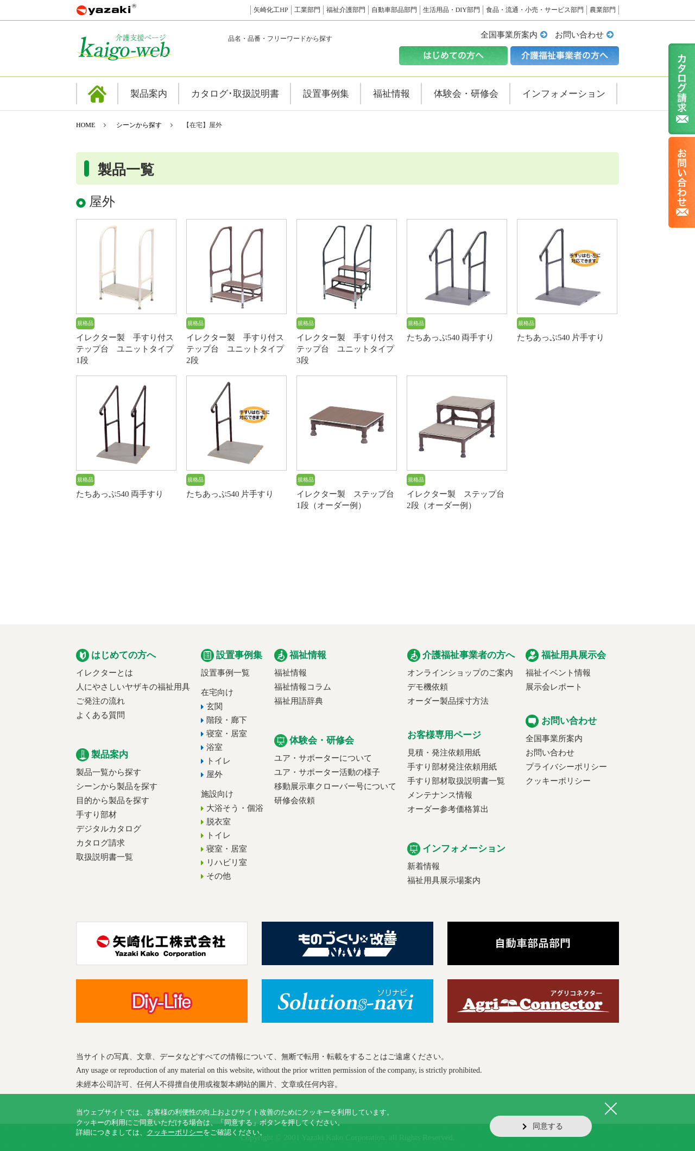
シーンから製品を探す (116, 786)
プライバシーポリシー (566, 766)
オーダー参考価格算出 (448, 809)
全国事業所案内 (509, 34)
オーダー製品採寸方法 (448, 701)
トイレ (218, 760)
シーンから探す (139, 125)
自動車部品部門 (394, 10)
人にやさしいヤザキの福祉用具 (133, 687)
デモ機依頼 (427, 687)
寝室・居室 (226, 733)
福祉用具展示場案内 (444, 880)
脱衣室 (218, 821)
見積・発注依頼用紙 (444, 752)
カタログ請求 (100, 843)
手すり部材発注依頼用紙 (452, 766)
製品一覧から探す (108, 772)
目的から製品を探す (112, 800)
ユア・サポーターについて (323, 758)
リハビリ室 (226, 862)
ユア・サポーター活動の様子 (327, 772)
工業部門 (307, 10)
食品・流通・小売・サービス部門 (535, 10)
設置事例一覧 (225, 672)
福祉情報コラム (302, 687)
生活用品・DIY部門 (451, 10)
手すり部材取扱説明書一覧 (456, 781)
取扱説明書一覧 (104, 857)
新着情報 (423, 866)
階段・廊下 (226, 720)
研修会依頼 (294, 800)
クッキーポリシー (558, 781)
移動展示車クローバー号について (335, 786)
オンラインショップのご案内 (460, 672)
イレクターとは (104, 672)
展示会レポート (554, 687)
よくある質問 (100, 715)
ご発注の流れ (100, 701)
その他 (218, 876)
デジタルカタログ (108, 828)
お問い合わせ (579, 34)
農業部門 (603, 10)
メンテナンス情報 (439, 795)
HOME (85, 125)
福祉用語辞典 (298, 701)
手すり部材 (96, 814)
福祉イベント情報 (558, 672)
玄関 (214, 706)
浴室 (214, 747)
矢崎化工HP (271, 10)
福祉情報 (290, 672)
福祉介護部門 (345, 10)
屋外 (214, 774)
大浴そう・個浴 (234, 808)
